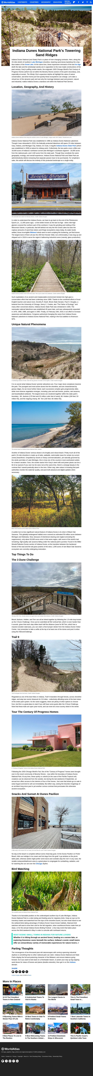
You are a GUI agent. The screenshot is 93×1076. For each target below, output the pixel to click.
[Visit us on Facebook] (6, 1061)
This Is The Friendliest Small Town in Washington (79, 999)
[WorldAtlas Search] (91, 2)
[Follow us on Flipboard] (2, 1061)
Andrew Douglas (16, 975)
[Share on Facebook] (16, 971)
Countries (34, 2)
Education (57, 2)
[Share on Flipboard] (13, 971)
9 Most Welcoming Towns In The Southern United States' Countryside (35, 1038)
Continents (22, 2)
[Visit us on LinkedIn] (17, 1061)
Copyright (20, 1056)
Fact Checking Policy (35, 1056)
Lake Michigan (37, 62)
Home (3, 1056)
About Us (26, 1056)
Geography (46, 2)
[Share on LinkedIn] (26, 971)
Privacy (15, 1056)
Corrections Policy (47, 1056)
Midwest (33, 232)
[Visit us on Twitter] (10, 1061)
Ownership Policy (57, 1056)
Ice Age (78, 64)
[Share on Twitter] (20, 971)
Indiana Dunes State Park (66, 146)
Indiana (72, 962)
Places (29, 975)
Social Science (68, 2)
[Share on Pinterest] (23, 971)
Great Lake (29, 64)
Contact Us (9, 1056)
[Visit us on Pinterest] (13, 1061)
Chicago (39, 864)
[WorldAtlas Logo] (8, 2)
